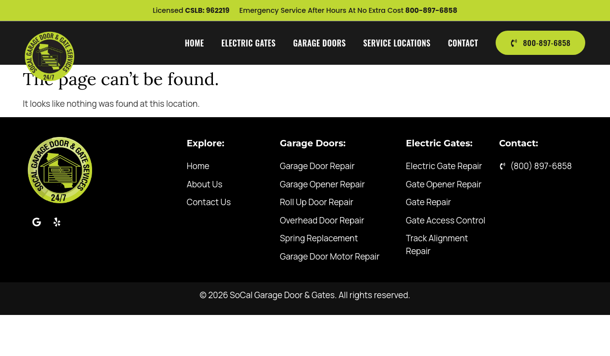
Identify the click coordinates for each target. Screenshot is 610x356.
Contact (462, 43)
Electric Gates (248, 43)
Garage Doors (319, 43)
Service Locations (396, 43)
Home (193, 43)
